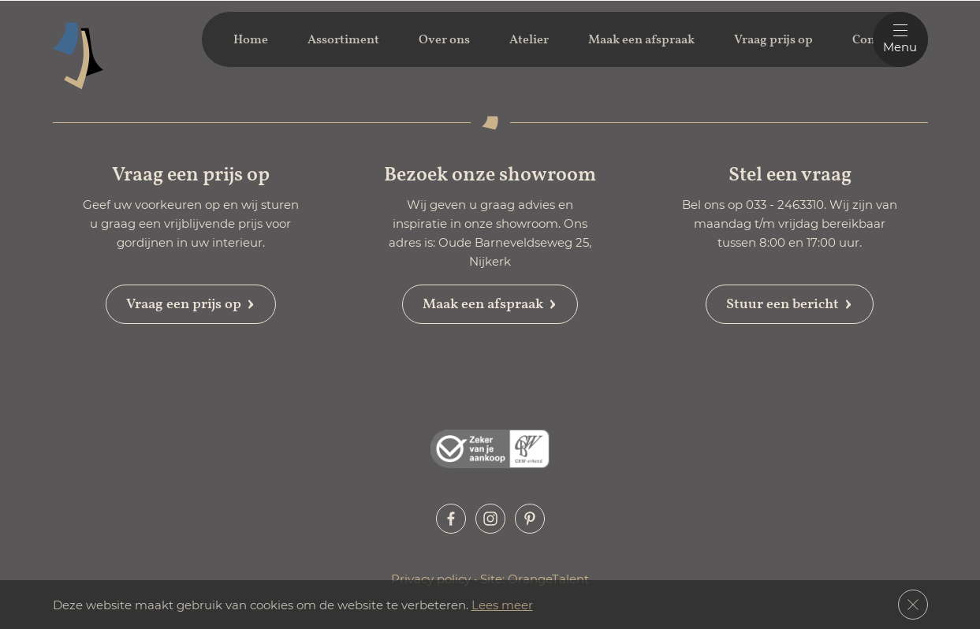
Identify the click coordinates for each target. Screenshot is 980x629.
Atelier (529, 39)
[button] (451, 519)
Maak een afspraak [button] (490, 304)
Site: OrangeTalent (534, 578)
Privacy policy (432, 578)
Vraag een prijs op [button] (190, 304)
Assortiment (343, 39)
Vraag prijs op (773, 39)
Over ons (444, 39)
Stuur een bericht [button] (789, 304)
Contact (874, 39)
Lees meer (502, 604)
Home (250, 39)
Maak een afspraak (641, 39)
